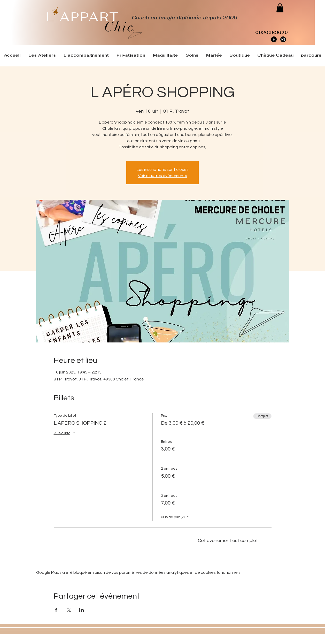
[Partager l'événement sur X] (68, 610)
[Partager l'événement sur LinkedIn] (81, 610)
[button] (280, 7)
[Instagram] (283, 39)
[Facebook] (274, 39)
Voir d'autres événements (162, 176)
